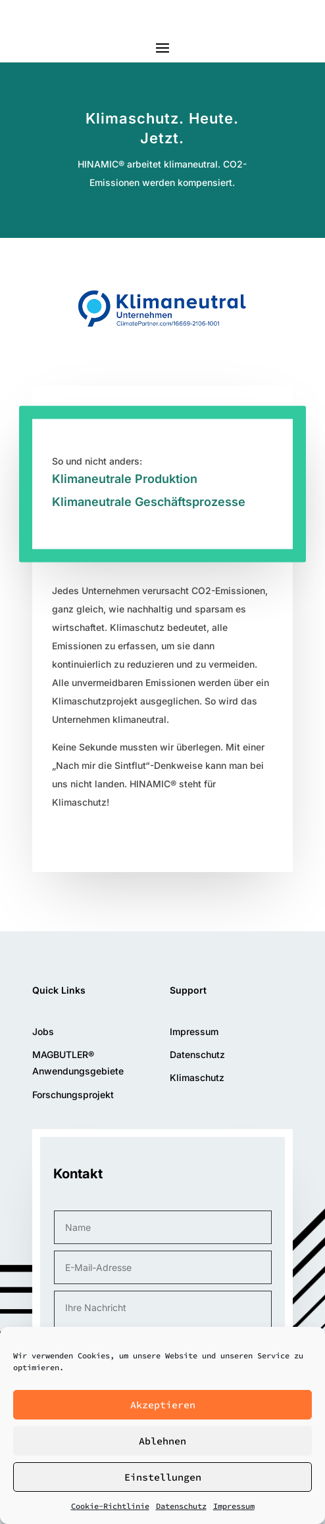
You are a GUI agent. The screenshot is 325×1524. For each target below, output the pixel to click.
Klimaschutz (197, 1077)
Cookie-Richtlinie (110, 1506)
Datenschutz (181, 1506)
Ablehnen (162, 1441)
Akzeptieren (162, 1404)
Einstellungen (162, 1477)
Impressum (234, 1506)
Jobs (43, 1031)
